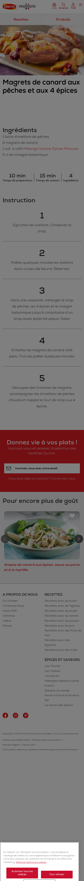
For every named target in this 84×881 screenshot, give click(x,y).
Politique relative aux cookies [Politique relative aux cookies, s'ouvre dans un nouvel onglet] (31, 872)
